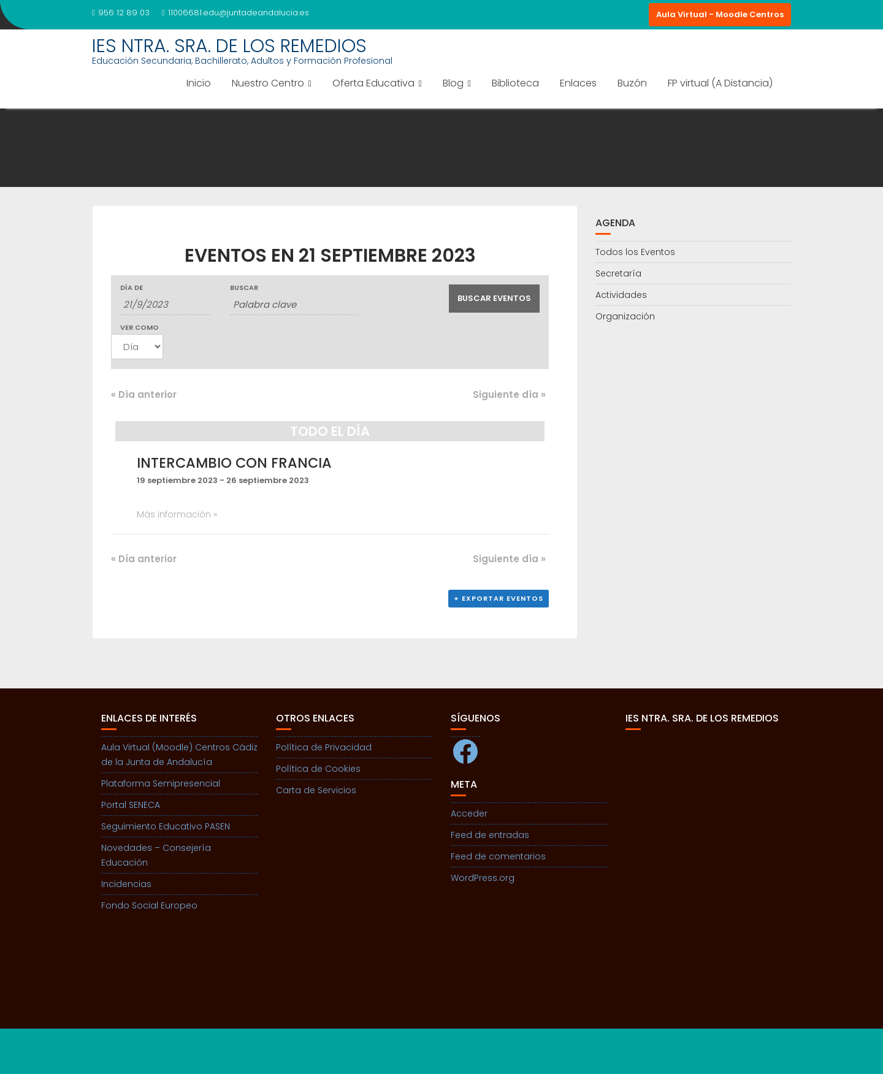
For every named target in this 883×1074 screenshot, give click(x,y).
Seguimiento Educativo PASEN (165, 826)
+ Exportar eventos (498, 598)
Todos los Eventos (635, 252)
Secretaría (618, 273)
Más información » (177, 514)
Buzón (632, 83)
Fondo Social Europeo (149, 905)
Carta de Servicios (316, 790)
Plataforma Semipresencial (160, 783)
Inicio (198, 83)
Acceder (469, 813)
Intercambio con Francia (234, 463)
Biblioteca (515, 83)
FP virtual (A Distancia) (720, 83)
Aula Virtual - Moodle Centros (720, 14)
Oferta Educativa (373, 83)
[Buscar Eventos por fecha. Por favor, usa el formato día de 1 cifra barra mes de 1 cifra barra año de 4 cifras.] (166, 304)
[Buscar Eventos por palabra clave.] (293, 304)
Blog (453, 83)
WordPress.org (482, 878)
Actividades (621, 295)
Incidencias (126, 884)
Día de (131, 287)
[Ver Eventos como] (137, 346)
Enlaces (578, 83)
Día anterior (144, 394)
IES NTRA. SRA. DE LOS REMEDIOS (229, 46)
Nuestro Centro (268, 83)
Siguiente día (509, 394)
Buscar (244, 287)
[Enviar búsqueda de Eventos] (494, 298)
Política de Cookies (318, 769)
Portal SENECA (130, 805)
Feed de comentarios (498, 856)
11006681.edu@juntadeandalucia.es (235, 12)
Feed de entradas (490, 835)
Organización (625, 316)
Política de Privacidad (324, 747)
